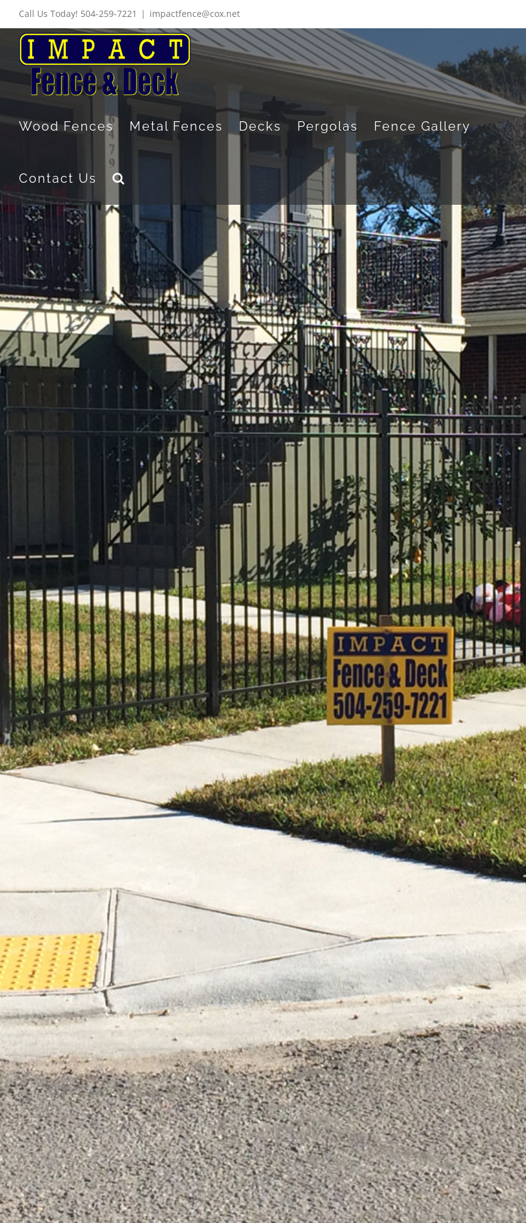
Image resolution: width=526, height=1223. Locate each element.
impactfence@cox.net (195, 13)
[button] (119, 178)
